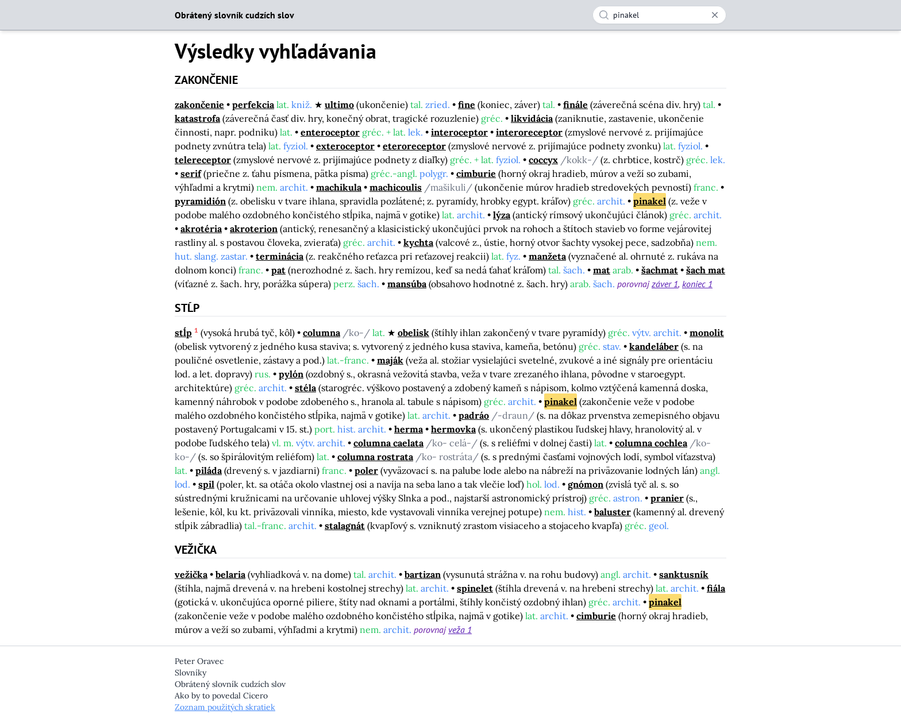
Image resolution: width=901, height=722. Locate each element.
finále (575, 104)
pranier (667, 498)
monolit (707, 332)
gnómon (585, 484)
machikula (338, 187)
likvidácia (532, 118)
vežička (191, 574)
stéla (305, 387)
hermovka (453, 429)
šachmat (659, 270)
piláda (208, 470)
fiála (716, 588)
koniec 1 (697, 283)
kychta (418, 242)
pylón (291, 374)
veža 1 (460, 629)
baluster (612, 512)
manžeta (547, 256)
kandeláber (654, 346)
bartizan (423, 574)
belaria (230, 574)
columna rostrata (375, 456)
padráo (474, 415)
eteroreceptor (414, 146)
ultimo (339, 104)
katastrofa (197, 118)
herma (408, 429)
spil (206, 484)
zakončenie (199, 104)
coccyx (543, 159)
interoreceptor (529, 132)
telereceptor (203, 159)
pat (278, 270)
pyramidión (200, 201)
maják (390, 360)
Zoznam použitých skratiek (225, 707)
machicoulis (395, 187)
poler (366, 470)
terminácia (279, 256)
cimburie (476, 173)
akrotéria (201, 228)
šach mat (705, 270)
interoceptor (459, 132)
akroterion (254, 228)
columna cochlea (651, 443)
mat (601, 270)
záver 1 (665, 283)
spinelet (475, 588)
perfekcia (253, 104)
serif (190, 173)
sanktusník (684, 574)
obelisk (413, 332)
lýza (501, 215)
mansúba (406, 283)
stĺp (183, 332)
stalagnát (345, 525)
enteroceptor (330, 132)
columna (321, 332)
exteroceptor (345, 146)
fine (466, 104)
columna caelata (388, 443)
